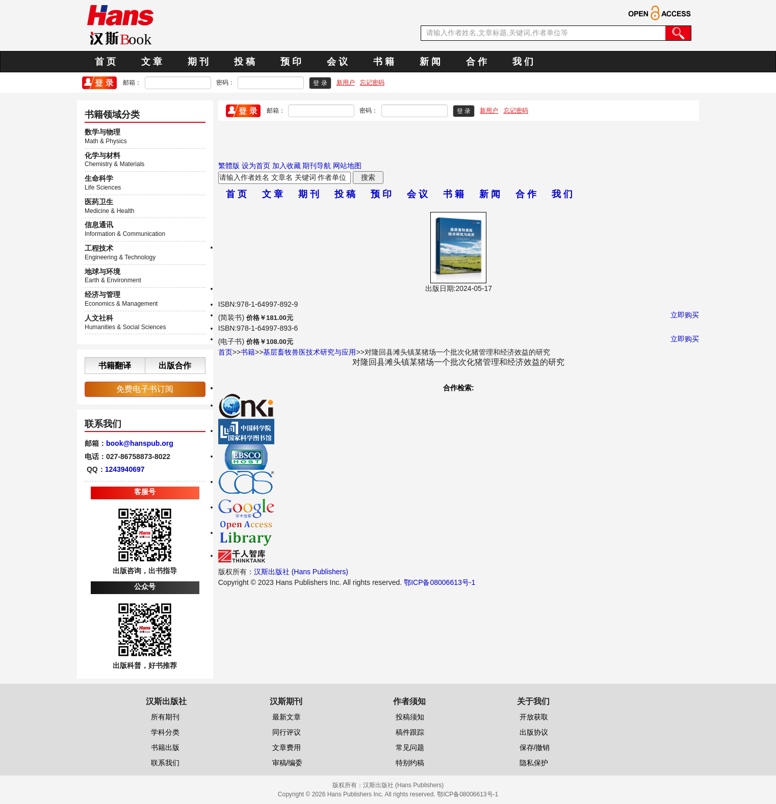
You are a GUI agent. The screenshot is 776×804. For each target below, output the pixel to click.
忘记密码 (372, 82)
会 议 (337, 62)
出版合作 (175, 365)
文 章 (151, 62)
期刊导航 (316, 166)
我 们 (522, 62)
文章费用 (286, 747)
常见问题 (410, 747)
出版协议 (534, 732)
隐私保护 (534, 763)
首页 (225, 352)
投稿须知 (410, 717)
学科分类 (165, 732)
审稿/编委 (287, 763)
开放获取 (534, 717)
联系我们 (165, 763)
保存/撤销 (535, 747)
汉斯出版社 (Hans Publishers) (301, 572)
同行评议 (286, 732)
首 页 (105, 62)
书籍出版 (165, 747)
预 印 (290, 62)
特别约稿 (410, 763)
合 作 (476, 62)
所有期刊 (165, 717)
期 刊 (198, 62)
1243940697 (125, 469)
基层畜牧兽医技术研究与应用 (309, 352)
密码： (225, 82)
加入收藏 (286, 166)
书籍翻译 (114, 365)
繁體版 (229, 166)
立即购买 (684, 315)
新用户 (346, 82)
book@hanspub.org (139, 443)
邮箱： (132, 82)
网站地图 (347, 166)
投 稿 (244, 62)
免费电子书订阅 (144, 389)
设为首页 (256, 166)
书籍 (248, 352)
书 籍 (383, 62)
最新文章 (286, 717)
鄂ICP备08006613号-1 (439, 582)
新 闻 (430, 62)
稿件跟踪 (410, 732)
